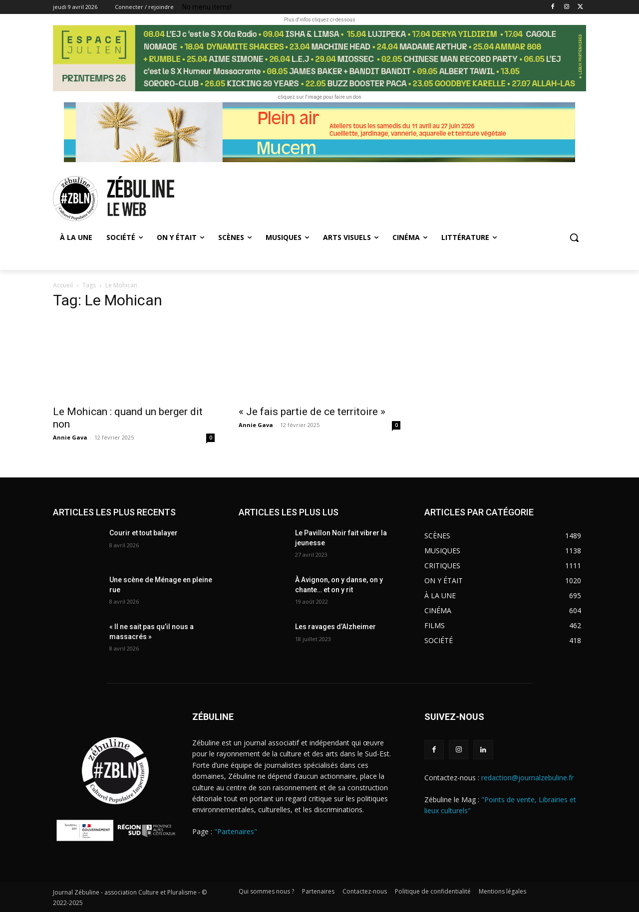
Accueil (63, 285)
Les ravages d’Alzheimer (335, 627)
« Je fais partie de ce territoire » (312, 412)
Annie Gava (70, 437)
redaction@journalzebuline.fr (527, 777)
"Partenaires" (235, 831)
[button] (574, 237)
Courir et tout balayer (143, 533)
